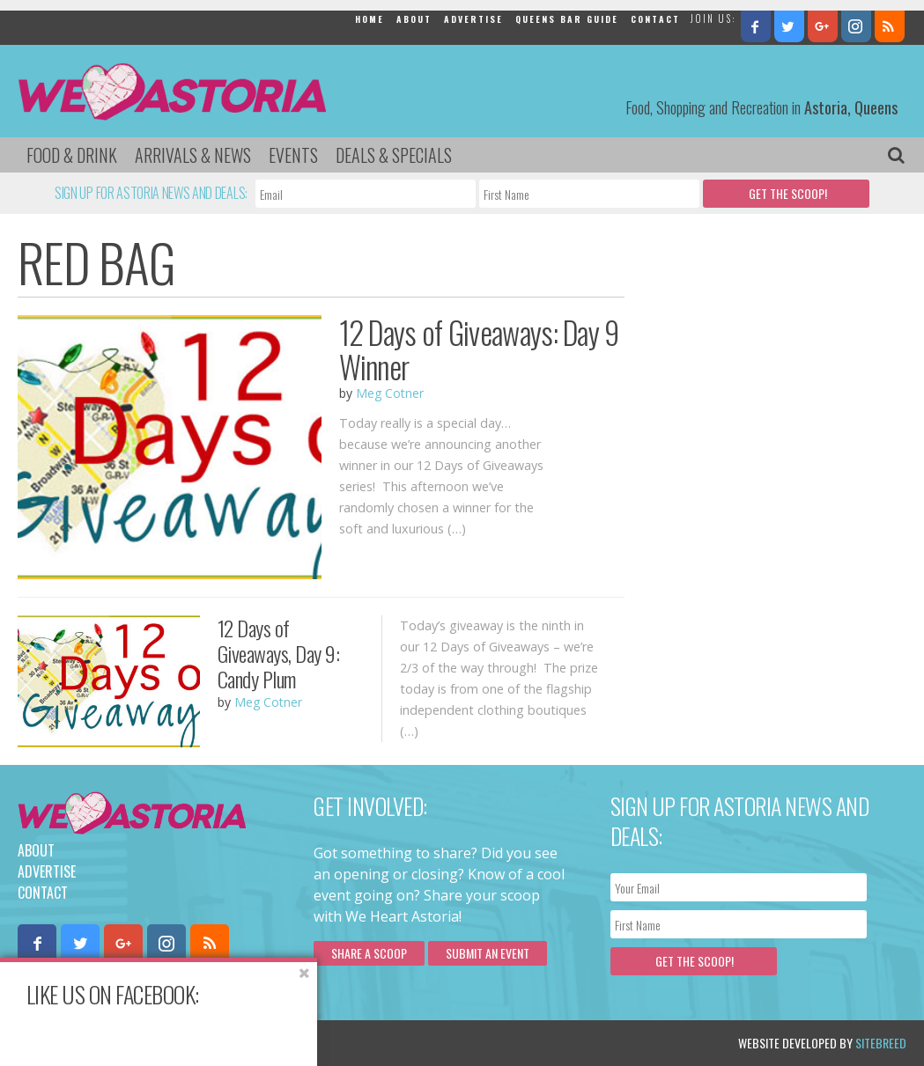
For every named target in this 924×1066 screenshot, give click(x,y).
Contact (655, 19)
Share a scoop (369, 953)
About (414, 19)
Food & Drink (71, 155)
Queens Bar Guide (566, 19)
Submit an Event (487, 953)
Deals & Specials (394, 155)
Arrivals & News (193, 155)
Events (293, 155)
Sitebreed (880, 1042)
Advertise (473, 19)
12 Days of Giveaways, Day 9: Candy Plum (279, 653)
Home (369, 19)
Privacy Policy (196, 1042)
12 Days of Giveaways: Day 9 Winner (479, 349)
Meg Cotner (390, 393)
